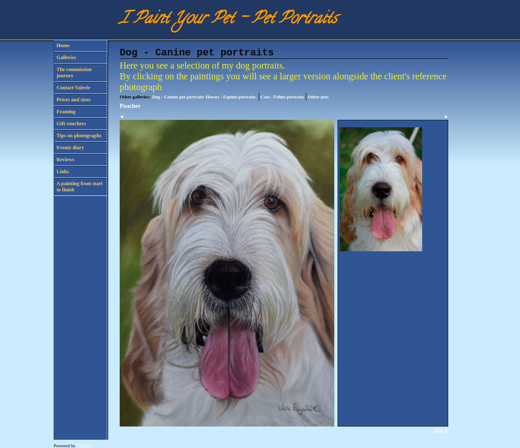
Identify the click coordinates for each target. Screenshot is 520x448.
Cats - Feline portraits (282, 96)
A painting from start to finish (80, 187)
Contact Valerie (73, 88)
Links (63, 171)
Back (441, 430)
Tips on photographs (79, 135)
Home (63, 45)
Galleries (66, 57)
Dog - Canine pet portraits (178, 96)
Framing (66, 111)
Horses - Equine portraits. (231, 96)
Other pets (318, 96)
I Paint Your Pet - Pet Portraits (228, 20)
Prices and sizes (73, 99)
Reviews (65, 159)
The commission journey (74, 73)
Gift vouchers (71, 123)
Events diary (70, 147)
